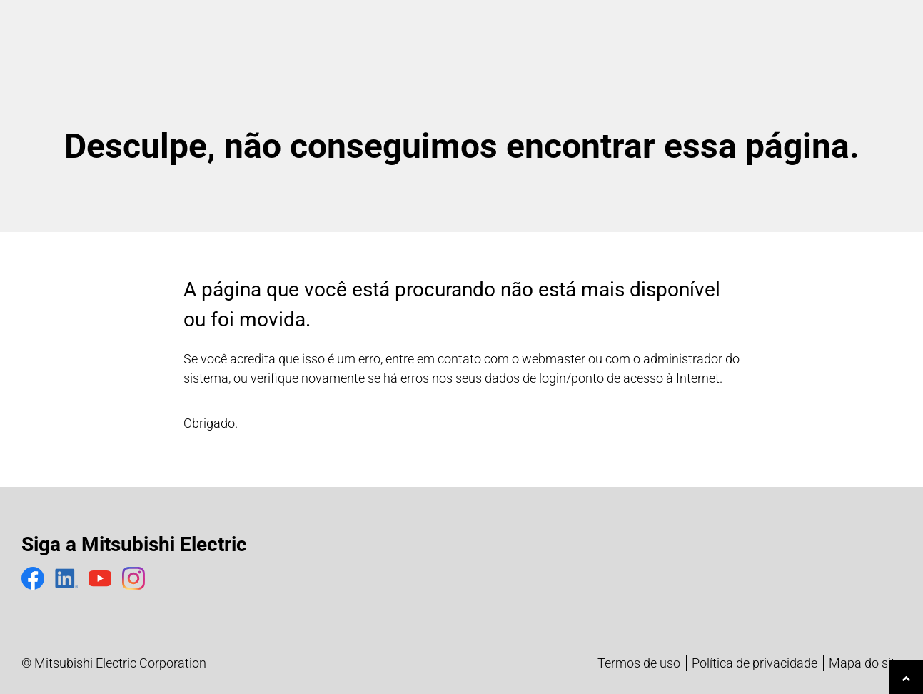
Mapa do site (865, 662)
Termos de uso (638, 662)
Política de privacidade (754, 662)
